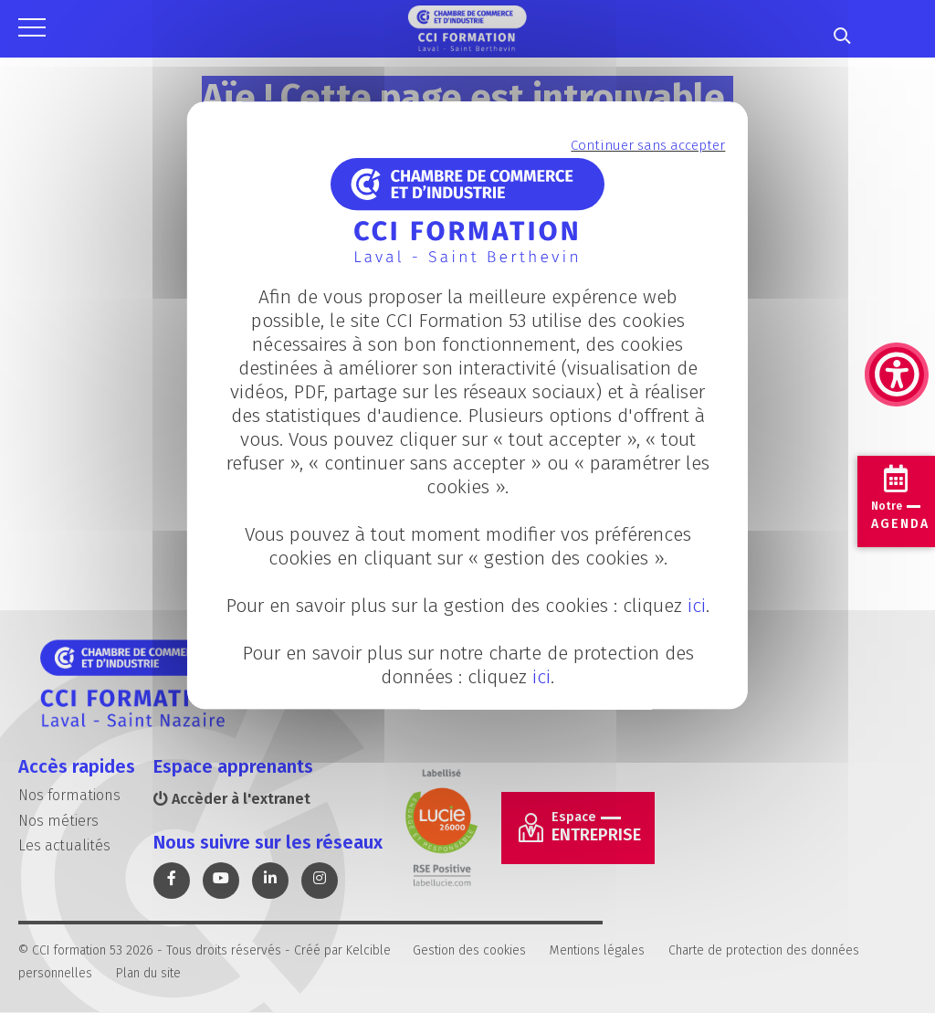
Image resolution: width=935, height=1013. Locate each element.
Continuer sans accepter (648, 145)
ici (697, 606)
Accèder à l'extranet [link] (231, 798)
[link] (897, 283)
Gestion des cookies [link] (469, 950)
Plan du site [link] (148, 973)
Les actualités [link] (64, 845)
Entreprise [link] (596, 827)
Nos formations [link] (69, 795)
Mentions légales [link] (597, 950)
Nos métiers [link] (58, 820)
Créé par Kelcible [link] (342, 950)
